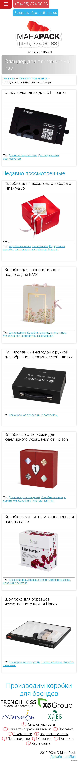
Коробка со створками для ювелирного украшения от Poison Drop (36, 437)
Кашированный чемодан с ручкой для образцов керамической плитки (39, 354)
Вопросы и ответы (54, 734)
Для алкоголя (17, 332)
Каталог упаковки (41, 724)
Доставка (65, 729)
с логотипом (40, 246)
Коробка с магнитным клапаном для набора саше (39, 519)
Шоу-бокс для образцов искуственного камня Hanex (31, 601)
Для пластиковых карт (23, 155)
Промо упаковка (52, 662)
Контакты (66, 739)
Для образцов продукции (24, 415)
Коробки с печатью (30, 500)
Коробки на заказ (20, 246)
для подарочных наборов (31, 249)
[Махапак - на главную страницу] (39, 47)
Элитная (53, 249)
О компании (22, 734)
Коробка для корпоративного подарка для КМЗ (32, 272)
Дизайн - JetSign (63, 757)
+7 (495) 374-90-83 (31, 4)
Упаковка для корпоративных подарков (28, 335)
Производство (18, 739)
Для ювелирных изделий (24, 497)
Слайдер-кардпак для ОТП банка (36, 92)
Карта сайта (40, 743)
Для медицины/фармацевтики (28, 579)
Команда (44, 739)
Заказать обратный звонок (35, 13)
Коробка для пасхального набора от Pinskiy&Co (39, 186)
